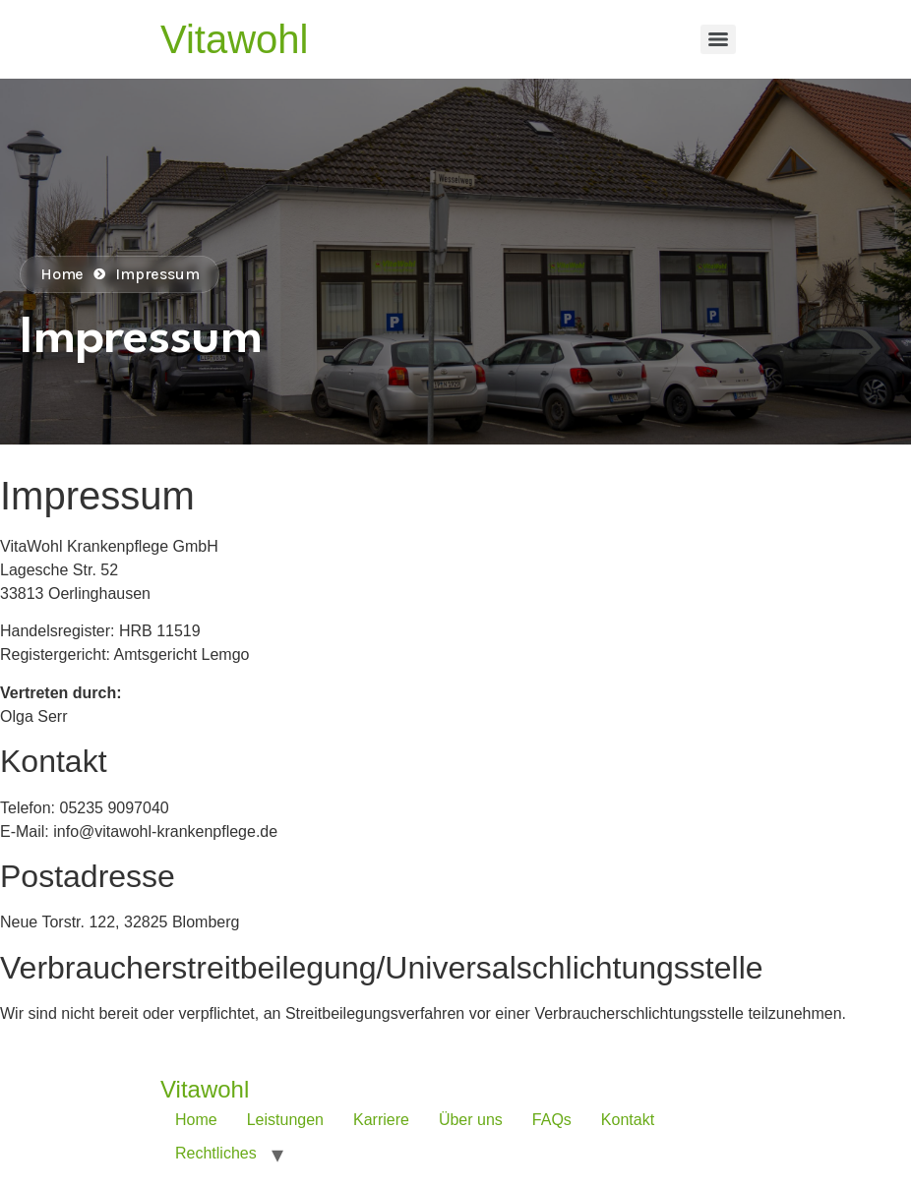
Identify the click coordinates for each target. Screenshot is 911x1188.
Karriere (381, 1119)
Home (196, 1119)
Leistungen (285, 1119)
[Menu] (718, 39)
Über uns (471, 1119)
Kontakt (627, 1119)
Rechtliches (216, 1153)
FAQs (552, 1119)
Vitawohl (234, 39)
